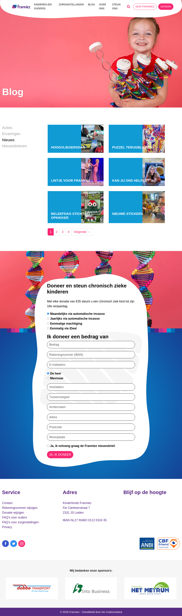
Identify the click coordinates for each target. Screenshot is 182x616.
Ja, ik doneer (60, 454)
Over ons (102, 6)
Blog (91, 4)
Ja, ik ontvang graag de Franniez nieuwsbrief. (81, 446)
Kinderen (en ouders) (43, 6)
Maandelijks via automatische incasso (76, 313)
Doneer (165, 6)
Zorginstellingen (71, 4)
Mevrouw (55, 378)
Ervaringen (11, 134)
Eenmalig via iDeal (62, 328)
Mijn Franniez (145, 6)
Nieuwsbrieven (14, 146)
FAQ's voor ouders (14, 517)
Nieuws (8, 140)
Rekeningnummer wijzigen (20, 508)
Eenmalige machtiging (64, 323)
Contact (7, 503)
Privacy (7, 527)
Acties (7, 128)
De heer (54, 373)
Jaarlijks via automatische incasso (73, 318)
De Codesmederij (112, 611)
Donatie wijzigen (13, 512)
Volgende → (82, 232)
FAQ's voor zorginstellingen (20, 522)
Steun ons (116, 6)
